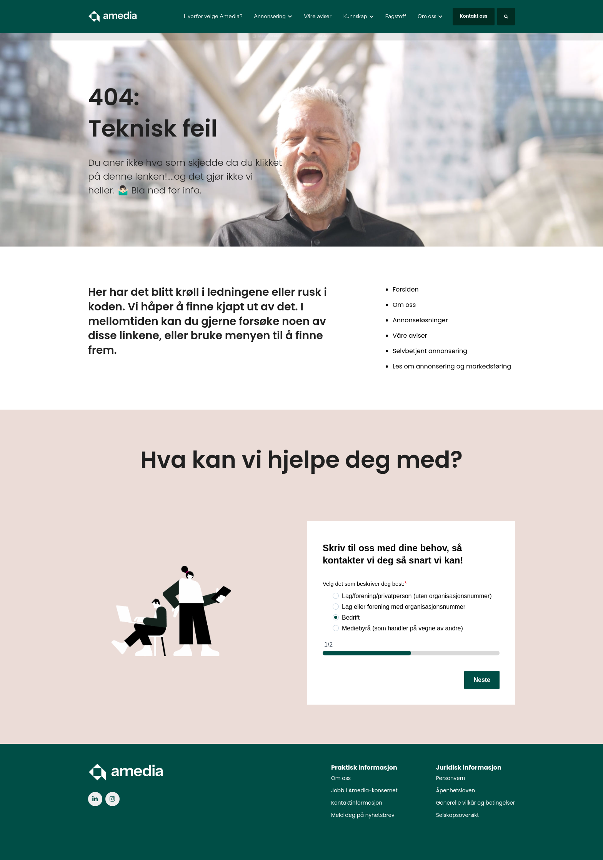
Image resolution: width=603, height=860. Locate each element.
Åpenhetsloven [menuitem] (455, 790)
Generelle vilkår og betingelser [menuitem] (475, 803)
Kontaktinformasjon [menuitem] (356, 803)
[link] (113, 16)
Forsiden (406, 289)
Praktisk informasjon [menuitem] (364, 767)
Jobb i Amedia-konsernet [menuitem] (364, 790)
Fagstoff (395, 16)
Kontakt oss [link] (474, 16)
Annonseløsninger (420, 320)
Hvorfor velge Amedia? (213, 16)
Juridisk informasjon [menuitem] (468, 767)
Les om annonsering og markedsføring (452, 366)
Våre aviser (317, 16)
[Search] (506, 16)
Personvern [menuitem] (450, 778)
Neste (481, 680)
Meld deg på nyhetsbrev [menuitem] (363, 815)
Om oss (404, 304)
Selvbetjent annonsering (430, 351)
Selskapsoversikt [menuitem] (457, 815)
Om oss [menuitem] (341, 778)
